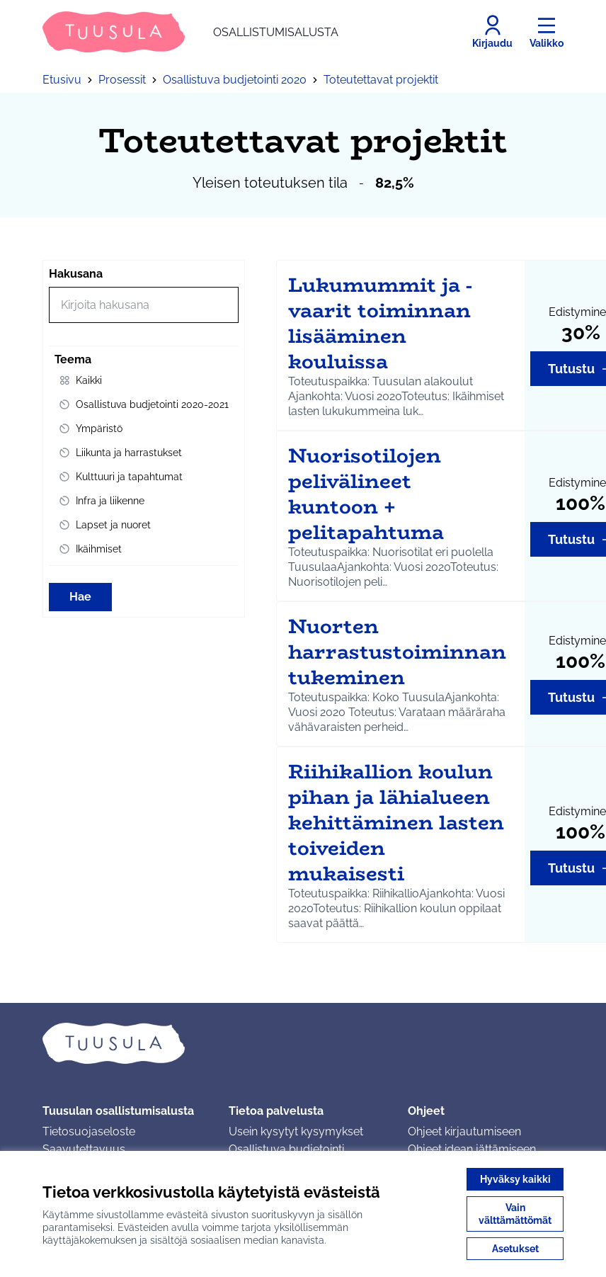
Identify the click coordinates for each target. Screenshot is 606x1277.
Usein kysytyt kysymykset (296, 1131)
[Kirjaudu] (492, 31)
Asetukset (515, 1248)
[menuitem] (144, 380)
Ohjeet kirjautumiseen (464, 1131)
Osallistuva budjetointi (286, 1149)
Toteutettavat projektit (381, 79)
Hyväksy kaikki (515, 1179)
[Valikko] (547, 32)
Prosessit (122, 79)
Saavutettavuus (83, 1149)
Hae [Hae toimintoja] (80, 596)
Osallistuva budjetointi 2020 (235, 79)
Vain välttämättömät (515, 1214)
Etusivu (61, 79)
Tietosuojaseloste (88, 1131)
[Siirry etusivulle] (190, 31)
